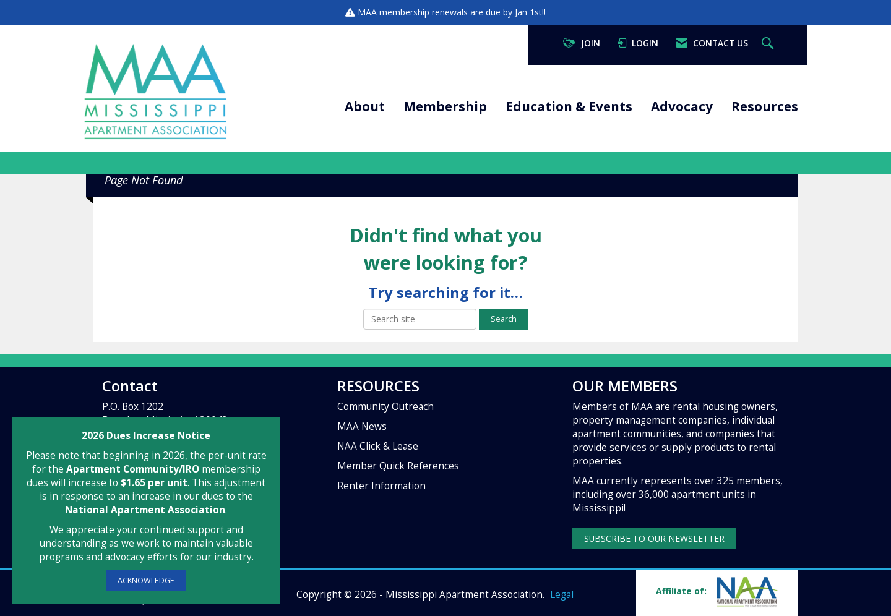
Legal (562, 594)
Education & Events (569, 106)
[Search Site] (769, 43)
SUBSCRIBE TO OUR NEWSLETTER (654, 538)
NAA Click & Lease (377, 446)
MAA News (362, 426)
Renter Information (381, 485)
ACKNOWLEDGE (146, 580)
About (365, 106)
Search (504, 319)
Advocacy (682, 106)
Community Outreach (385, 406)
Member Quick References (398, 466)
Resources (764, 106)
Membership (445, 106)
